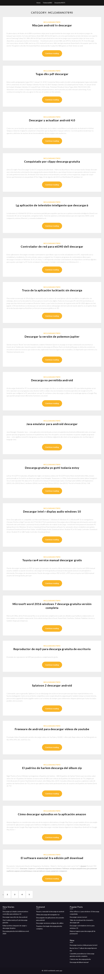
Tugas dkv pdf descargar (52, 74)
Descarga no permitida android (52, 380)
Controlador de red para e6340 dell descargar (52, 246)
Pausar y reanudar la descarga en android (50, 911)
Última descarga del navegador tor (48, 914)
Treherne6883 (47, 3)
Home (38, 3)
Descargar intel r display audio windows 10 (52, 511)
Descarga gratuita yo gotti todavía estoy (52, 467)
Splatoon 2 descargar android (52, 685)
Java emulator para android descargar (52, 424)
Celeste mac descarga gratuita (80, 959)
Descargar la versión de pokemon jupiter (52, 336)
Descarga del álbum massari (79, 962)
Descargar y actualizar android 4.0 (52, 120)
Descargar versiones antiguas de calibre (49, 923)
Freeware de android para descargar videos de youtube (52, 729)
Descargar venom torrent (78, 917)
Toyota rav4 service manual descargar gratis (52, 560)
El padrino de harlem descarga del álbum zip (52, 768)
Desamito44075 (60, 3)
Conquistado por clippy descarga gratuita (52, 161)
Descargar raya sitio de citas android (15, 917)
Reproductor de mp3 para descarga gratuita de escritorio (52, 649)
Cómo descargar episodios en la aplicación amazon (52, 814)
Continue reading (52, 53)
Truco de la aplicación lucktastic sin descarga (52, 290)
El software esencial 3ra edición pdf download (52, 858)
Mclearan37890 (52, 22)
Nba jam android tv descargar (52, 25)
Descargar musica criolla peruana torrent (83, 945)
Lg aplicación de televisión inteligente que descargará (52, 205)
